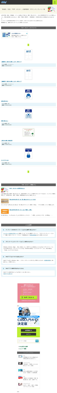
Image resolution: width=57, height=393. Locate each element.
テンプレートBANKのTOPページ (10, 233)
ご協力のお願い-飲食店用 (6, 140)
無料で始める (29, 297)
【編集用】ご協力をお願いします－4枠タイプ (11, 61)
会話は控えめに (4, 101)
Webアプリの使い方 (7, 273)
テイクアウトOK (5, 160)
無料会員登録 (33, 235)
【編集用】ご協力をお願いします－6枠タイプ (11, 81)
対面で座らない (4, 120)
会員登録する (28, 330)
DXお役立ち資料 (23, 346)
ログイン (28, 334)
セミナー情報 (22, 348)
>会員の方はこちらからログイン (28, 300)
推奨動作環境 (47, 260)
